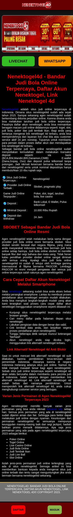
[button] (8, 34)
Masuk (55, 509)
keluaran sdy (55, 409)
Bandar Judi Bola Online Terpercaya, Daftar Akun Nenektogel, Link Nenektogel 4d (36, 489)
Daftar (18, 509)
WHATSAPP (54, 61)
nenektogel (15, 291)
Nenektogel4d (10, 109)
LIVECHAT (18, 61)
